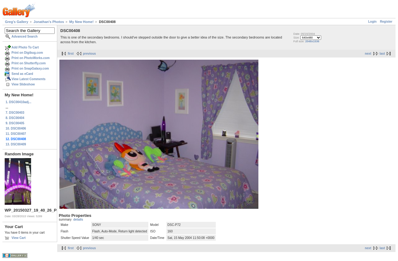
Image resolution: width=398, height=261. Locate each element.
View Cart (18, 238)
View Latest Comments (28, 79)
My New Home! (81, 22)
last (382, 53)
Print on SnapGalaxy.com (30, 68)
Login (372, 21)
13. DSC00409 (16, 144)
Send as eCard (22, 74)
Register (386, 21)
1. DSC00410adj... (18, 102)
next (368, 53)
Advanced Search (25, 36)
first (71, 53)
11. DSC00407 (16, 133)
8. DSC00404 (15, 118)
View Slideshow (23, 84)
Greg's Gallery (16, 22)
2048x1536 (312, 41)
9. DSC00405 (15, 123)
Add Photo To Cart (25, 47)
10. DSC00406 (16, 128)
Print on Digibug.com (27, 52)
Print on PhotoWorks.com (31, 58)
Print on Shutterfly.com (29, 63)
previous (89, 53)
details (78, 219)
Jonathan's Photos (49, 22)
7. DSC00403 (15, 112)
